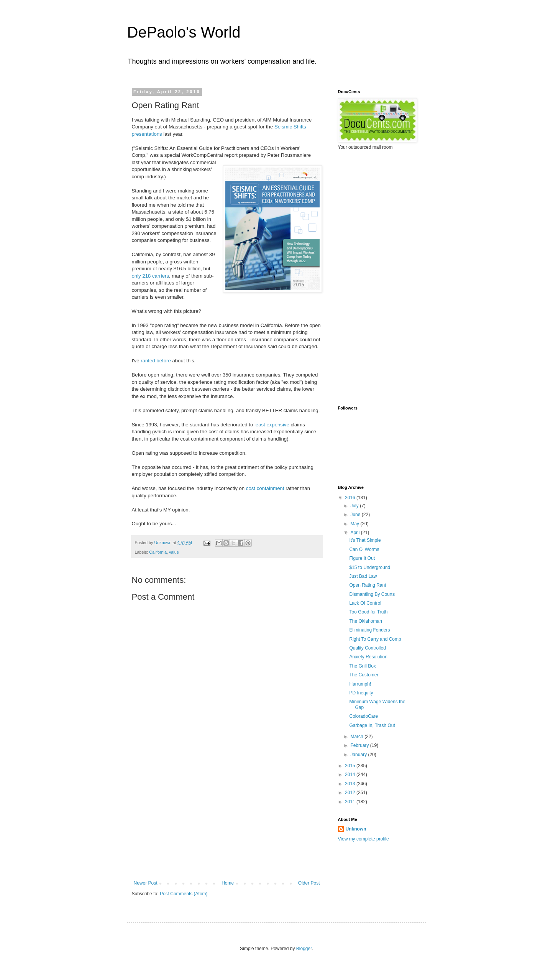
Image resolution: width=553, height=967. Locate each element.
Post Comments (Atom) (184, 893)
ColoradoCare (363, 716)
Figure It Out (362, 558)
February (360, 745)
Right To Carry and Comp (375, 639)
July (355, 505)
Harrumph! (360, 684)
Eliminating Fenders (369, 630)
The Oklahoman (365, 621)
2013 (350, 783)
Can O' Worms (364, 549)
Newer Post (146, 883)
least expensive (271, 425)
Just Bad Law (363, 576)
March (357, 736)
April (355, 532)
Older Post (309, 883)
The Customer (363, 675)
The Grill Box (362, 666)
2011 (350, 801)
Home (228, 883)
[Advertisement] (226, 823)
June (355, 514)
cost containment (265, 488)
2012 (350, 792)
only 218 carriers (150, 276)
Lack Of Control (365, 603)
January (359, 754)
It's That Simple (365, 540)
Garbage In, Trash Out (372, 725)
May (355, 523)
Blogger (304, 948)
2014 (350, 774)
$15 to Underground (369, 567)
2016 (350, 497)
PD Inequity (361, 693)
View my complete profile (363, 839)
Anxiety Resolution (368, 656)
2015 (350, 765)
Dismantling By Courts (372, 594)
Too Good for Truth (368, 612)
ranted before (156, 360)
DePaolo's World (184, 32)
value (174, 552)
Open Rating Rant (367, 585)
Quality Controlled (367, 648)
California (158, 552)
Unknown (356, 829)
